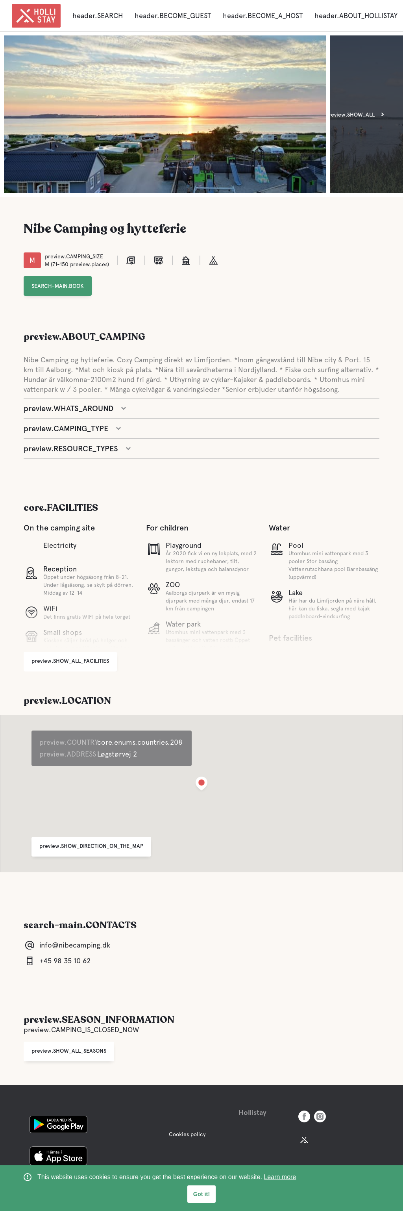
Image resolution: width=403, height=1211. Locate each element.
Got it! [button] (201, 1194)
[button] (201, 785)
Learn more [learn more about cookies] (280, 1177)
